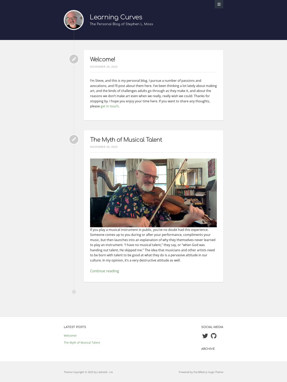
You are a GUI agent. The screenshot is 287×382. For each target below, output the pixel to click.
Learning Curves (116, 17)
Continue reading (104, 270)
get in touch (110, 106)
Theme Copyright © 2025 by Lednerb (86, 372)
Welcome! (102, 59)
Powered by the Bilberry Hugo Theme (201, 372)
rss (111, 372)
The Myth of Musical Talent (126, 140)
